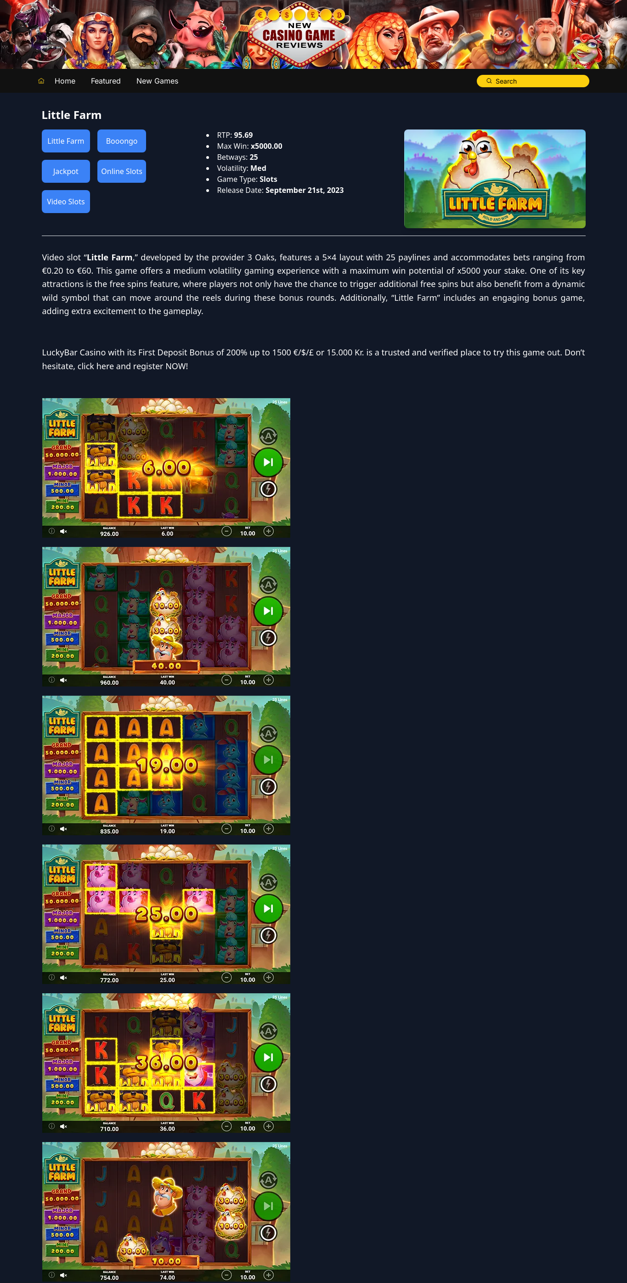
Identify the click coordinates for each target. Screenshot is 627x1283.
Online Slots (121, 171)
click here (368, 433)
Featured (106, 80)
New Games (157, 80)
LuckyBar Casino (346, 405)
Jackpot (66, 171)
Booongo (122, 141)
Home (65, 80)
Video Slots (66, 202)
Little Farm (65, 141)
